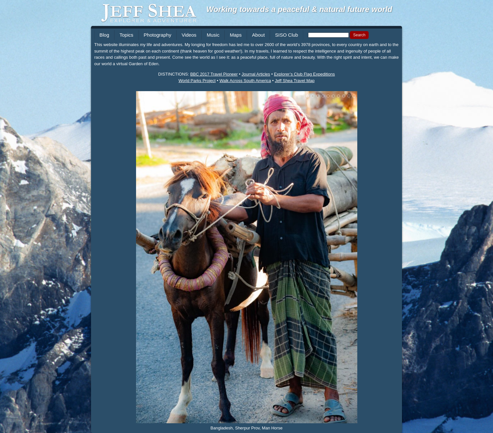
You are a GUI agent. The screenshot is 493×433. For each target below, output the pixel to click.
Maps (236, 35)
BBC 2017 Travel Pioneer (214, 74)
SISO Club (286, 35)
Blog (104, 35)
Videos (189, 35)
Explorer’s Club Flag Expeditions (304, 74)
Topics (126, 35)
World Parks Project (197, 80)
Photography (157, 35)
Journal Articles (256, 74)
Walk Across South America (245, 80)
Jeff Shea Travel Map (295, 80)
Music (213, 35)
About (258, 35)
